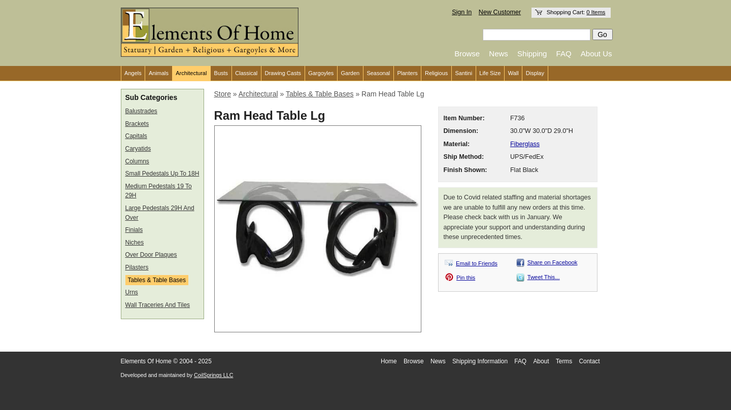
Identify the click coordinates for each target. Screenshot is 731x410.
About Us (596, 53)
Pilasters (137, 267)
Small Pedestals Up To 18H (162, 173)
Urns (131, 292)
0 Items (595, 12)
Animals (159, 73)
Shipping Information (480, 361)
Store (222, 94)
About (541, 361)
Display (535, 73)
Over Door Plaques (151, 254)
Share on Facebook (552, 262)
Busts (221, 73)
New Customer (500, 12)
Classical (246, 73)
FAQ (564, 53)
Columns (137, 161)
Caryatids (138, 148)
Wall (513, 73)
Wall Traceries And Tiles (157, 305)
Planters (407, 73)
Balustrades (141, 111)
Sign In (462, 12)
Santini (463, 73)
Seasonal (378, 73)
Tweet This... (543, 277)
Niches (134, 242)
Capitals (136, 136)
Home (389, 361)
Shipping (532, 53)
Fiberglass (525, 144)
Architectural (191, 73)
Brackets (137, 123)
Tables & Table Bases (157, 280)
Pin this (465, 278)
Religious (436, 73)
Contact (589, 361)
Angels (133, 73)
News (498, 53)
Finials (134, 229)
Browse (467, 53)
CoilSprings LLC (213, 375)
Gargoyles (321, 73)
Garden (350, 73)
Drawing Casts (282, 73)
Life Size (490, 73)
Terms (564, 361)
